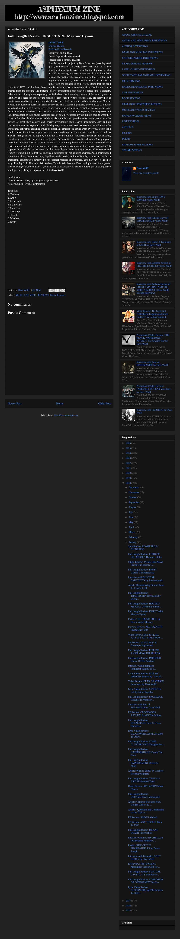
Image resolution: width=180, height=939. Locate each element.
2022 (128, 463)
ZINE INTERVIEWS (132, 92)
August (132, 507)
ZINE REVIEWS (130, 121)
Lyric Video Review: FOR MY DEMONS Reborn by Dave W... (145, 675)
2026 (128, 443)
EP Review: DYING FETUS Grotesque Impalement (142, 644)
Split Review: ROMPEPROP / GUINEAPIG (143, 548)
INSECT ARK (56, 42)
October (133, 497)
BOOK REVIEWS (131, 98)
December (134, 487)
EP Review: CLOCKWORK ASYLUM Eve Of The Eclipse (144, 714)
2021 (128, 468)
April (131, 527)
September (134, 502)
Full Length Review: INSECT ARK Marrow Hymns (145, 613)
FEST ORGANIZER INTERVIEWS (140, 58)
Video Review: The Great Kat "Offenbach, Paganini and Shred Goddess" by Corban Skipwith (152, 314)
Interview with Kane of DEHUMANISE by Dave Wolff (152, 363)
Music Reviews (58, 295)
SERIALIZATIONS (132, 150)
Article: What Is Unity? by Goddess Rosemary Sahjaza (145, 772)
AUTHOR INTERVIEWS (135, 46)
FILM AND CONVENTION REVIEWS (142, 104)
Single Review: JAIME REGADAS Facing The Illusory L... (145, 563)
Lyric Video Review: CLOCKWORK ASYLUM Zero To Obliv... (145, 733)
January (133, 542)
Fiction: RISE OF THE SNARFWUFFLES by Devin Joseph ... (144, 848)
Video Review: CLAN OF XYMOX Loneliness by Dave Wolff (146, 683)
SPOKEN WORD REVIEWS (136, 115)
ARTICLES (128, 127)
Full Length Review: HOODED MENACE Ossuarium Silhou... (144, 605)
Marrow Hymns (56, 46)
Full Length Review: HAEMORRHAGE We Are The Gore (145, 752)
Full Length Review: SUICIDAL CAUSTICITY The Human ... (144, 873)
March (132, 532)
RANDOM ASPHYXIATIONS (137, 144)
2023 (128, 458)
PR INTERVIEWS (131, 81)
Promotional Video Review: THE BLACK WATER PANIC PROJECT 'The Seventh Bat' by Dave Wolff (153, 339)
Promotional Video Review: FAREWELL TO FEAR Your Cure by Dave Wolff (154, 389)
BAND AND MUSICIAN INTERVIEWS (142, 52)
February (133, 537)
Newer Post (14, 403)
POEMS (126, 139)
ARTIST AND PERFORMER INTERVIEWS (144, 40)
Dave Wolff (143, 168)
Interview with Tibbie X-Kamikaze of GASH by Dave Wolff (154, 243)
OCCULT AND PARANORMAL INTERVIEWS (146, 75)
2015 (128, 910)
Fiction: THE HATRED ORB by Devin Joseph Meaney (144, 620)
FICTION (127, 133)
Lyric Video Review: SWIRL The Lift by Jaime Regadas (144, 690)
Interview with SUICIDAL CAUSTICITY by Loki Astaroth (145, 579)
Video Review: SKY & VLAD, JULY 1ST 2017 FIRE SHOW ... (145, 636)
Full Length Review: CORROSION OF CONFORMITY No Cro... (145, 881)
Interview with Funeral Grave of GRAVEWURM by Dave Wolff (152, 219)
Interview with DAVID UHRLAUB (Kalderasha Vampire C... (145, 839)
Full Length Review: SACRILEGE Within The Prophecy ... (145, 698)
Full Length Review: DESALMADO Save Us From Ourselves (144, 723)
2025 (128, 448)
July (131, 512)
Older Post (104, 403)
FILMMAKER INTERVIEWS (137, 63)
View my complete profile (146, 173)
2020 (128, 473)
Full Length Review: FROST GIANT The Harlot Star (142, 571)
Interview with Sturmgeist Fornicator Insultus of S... (142, 667)
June (131, 517)
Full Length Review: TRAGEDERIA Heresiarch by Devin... (144, 596)
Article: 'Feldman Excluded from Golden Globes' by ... (144, 803)
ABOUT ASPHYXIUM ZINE (137, 34)
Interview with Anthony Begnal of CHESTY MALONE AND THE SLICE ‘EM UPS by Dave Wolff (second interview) (153, 288)
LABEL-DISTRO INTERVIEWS (138, 69)
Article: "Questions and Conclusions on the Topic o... (146, 811)
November (134, 492)
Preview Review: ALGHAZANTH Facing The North (145, 628)
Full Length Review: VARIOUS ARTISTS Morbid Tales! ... (144, 780)
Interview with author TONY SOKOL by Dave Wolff (151, 198)
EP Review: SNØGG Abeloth (142, 817)
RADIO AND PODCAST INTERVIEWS (142, 87)
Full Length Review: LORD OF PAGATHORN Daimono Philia (145, 556)
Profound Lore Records (60, 49)
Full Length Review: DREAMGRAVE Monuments (144, 795)
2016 (128, 905)
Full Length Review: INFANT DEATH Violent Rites (143, 831)
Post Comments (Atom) (66, 415)
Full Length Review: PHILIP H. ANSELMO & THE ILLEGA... (145, 652)
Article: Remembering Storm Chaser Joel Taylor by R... (146, 586)
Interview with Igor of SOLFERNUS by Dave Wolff (144, 706)
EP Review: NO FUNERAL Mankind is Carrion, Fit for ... (144, 865)
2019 (128, 478)
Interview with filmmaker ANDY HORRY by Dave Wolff (144, 857)
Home (59, 403)
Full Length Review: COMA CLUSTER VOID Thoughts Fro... (146, 743)
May (131, 522)
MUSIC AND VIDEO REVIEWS (32, 295)
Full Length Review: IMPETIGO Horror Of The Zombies (144, 659)
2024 (128, 453)
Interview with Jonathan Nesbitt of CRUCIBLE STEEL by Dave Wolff (154, 264)
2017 (128, 900)
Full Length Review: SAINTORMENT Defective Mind (143, 763)
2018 (128, 483)
